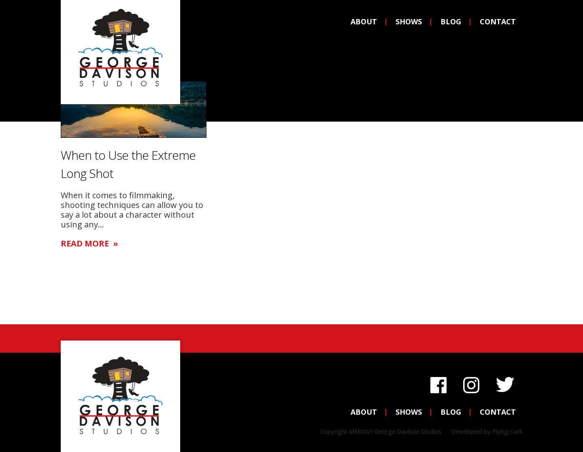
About (364, 21)
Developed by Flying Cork (486, 431)
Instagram (471, 382)
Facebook (438, 382)
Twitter (505, 382)
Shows (409, 21)
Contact (498, 21)
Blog (450, 21)
